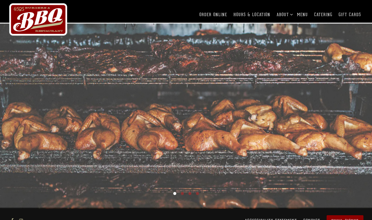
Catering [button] (323, 14)
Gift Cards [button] (350, 14)
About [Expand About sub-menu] (283, 14)
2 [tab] (182, 192)
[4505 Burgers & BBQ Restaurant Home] (38, 19)
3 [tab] (189, 192)
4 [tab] (197, 192)
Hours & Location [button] (252, 14)
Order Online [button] (213, 14)
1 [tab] (174, 192)
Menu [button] (302, 14)
